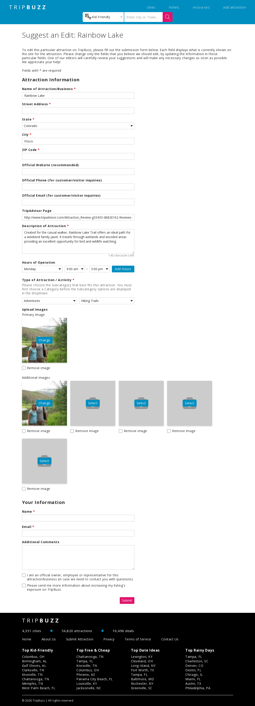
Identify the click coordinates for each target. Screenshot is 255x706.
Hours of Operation (38, 262)
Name (28, 512)
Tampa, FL (84, 661)
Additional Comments (41, 542)
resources (201, 7)
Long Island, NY (143, 665)
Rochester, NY (142, 683)
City (27, 135)
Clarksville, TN (33, 670)
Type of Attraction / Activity (48, 280)
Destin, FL (193, 670)
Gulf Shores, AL (34, 665)
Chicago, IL (194, 674)
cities (151, 7)
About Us (49, 639)
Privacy (109, 639)
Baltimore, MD (142, 679)
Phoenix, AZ (85, 674)
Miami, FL (193, 679)
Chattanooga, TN (35, 679)
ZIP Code (31, 150)
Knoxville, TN (32, 674)
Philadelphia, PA (197, 688)
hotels (174, 7)
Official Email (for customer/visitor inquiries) (61, 196)
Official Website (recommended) (50, 165)
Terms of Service (138, 639)
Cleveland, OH (142, 661)
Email (28, 527)
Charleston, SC (196, 661)
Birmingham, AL (34, 661)
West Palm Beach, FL (38, 688)
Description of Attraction (45, 226)
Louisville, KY (86, 683)
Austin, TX (193, 683)
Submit (127, 600)
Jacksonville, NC (88, 688)
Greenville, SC (141, 688)
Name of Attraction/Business (49, 89)
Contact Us (170, 639)
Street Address (36, 104)
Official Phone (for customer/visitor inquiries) (62, 180)
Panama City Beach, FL (94, 679)
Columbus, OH (33, 656)
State (28, 119)
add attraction (234, 7)
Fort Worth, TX (142, 670)
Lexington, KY (142, 656)
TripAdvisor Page (37, 211)
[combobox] (103, 17)
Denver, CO (194, 665)
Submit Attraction (79, 639)
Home (26, 639)
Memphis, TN (32, 683)
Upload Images (35, 310)
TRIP (28, 7)
